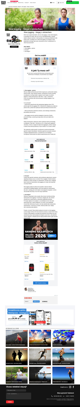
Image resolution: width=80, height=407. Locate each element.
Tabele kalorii (48, 387)
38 (48, 398)
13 (20, 398)
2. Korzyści (26, 49)
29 (38, 398)
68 (19, 400)
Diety (17, 385)
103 (60, 400)
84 (37, 400)
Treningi (17, 383)
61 (11, 400)
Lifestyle (32, 388)
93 (47, 400)
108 (68, 400)
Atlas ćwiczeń (33, 2)
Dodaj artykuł (28, 395)
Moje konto (33, 383)
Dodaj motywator (49, 385)
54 (66, 398)
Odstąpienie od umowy (47, 403)
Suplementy (18, 387)
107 (66, 400)
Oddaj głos (36, 276)
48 (59, 398)
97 (51, 400)
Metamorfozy (21, 2)
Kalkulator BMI (48, 382)
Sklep (17, 382)
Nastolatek (33, 387)
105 (63, 400)
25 (34, 398)
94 (48, 400)
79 (31, 400)
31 (40, 398)
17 (25, 398)
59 (71, 398)
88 (41, 400)
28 (37, 398)
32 (41, 398)
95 (49, 400)
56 (68, 398)
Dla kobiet (32, 382)
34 (44, 398)
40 (50, 398)
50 (61, 398)
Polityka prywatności (50, 395)
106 (64, 400)
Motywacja (47, 383)
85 (38, 400)
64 (15, 400)
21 (29, 398)
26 (35, 398)
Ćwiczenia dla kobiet (49, 380)
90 (44, 400)
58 (70, 398)
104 (61, 400)
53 (65, 398)
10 (17, 398)
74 (26, 400)
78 (30, 400)
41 (51, 398)
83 (36, 400)
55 (67, 398)
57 (69, 398)
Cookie (43, 395)
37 (47, 398)
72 (24, 400)
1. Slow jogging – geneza (29, 48)
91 (45, 400)
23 (31, 398)
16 (24, 398)
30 (39, 398)
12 (19, 398)
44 (55, 398)
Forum (47, 390)
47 (58, 398)
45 (56, 398)
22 (30, 398)
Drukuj (44, 277)
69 (20, 400)
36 (46, 398)
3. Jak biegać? (27, 51)
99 (54, 400)
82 (35, 400)
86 (39, 400)
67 (18, 400)
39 (49, 398)
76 (28, 400)
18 (26, 398)
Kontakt (39, 395)
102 (58, 400)
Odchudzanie (33, 385)
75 (27, 400)
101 (57, 400)
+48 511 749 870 (70, 368)
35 (45, 398)
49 (60, 398)
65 (16, 400)
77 (29, 400)
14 (21, 398)
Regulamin (34, 395)
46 (57, 398)
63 (14, 400)
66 (17, 400)
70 (21, 400)
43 (54, 398)
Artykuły (27, 2)
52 (64, 398)
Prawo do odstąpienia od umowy (34, 403)
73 (25, 400)
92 (46, 400)
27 (36, 398)
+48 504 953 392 (57, 368)
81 (34, 400)
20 (28, 398)
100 (55, 400)
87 (40, 400)
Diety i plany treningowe (20, 380)
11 (18, 398)
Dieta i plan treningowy (12, 2)
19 (27, 398)
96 (50, 400)
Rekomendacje (48, 388)
